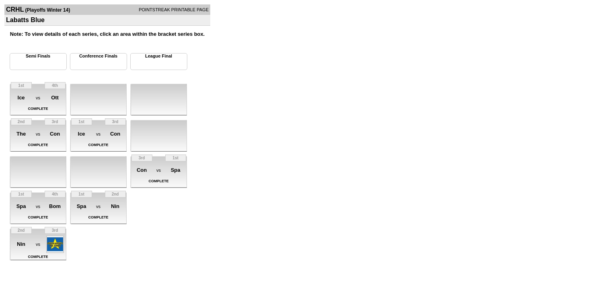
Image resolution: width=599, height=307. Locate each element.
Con (55, 134)
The (21, 134)
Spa (21, 206)
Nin (21, 244)
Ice (21, 98)
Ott (55, 98)
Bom (55, 206)
